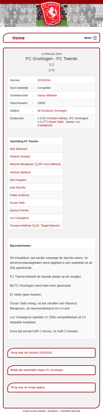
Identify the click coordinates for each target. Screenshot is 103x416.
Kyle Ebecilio (18, 187)
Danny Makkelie (47, 95)
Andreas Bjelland (20, 172)
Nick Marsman (18, 148)
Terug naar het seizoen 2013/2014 (31, 352)
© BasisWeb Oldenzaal (70, 411)
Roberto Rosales (20, 156)
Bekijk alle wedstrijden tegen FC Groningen (36, 370)
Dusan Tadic (56, 121)
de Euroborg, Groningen (52, 110)
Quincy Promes (19, 210)
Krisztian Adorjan (57, 118)
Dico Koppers (18, 179)
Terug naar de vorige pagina (27, 387)
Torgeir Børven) (50, 225)
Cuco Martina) (52, 164)
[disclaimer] (53, 411)
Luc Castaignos (19, 218)
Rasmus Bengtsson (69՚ (26, 164)
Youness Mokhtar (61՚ (25, 225)
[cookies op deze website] (34, 411)
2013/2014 (44, 80)
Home (18, 38)
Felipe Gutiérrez (20, 195)
